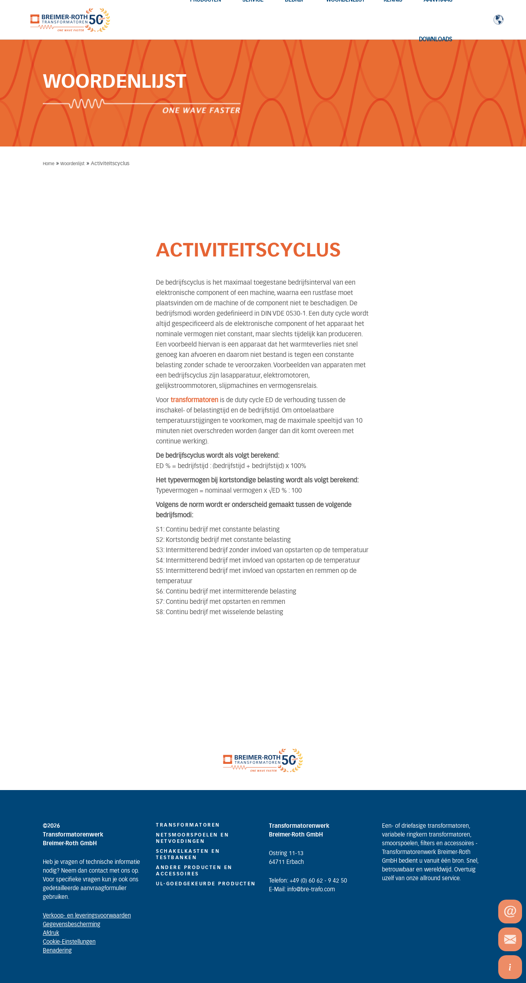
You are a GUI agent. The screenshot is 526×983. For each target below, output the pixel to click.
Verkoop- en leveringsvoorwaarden (87, 916)
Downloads (435, 39)
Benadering (57, 951)
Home (48, 164)
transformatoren (195, 400)
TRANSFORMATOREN (188, 825)
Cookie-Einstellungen (69, 942)
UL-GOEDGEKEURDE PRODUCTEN (206, 883)
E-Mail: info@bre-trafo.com (302, 889)
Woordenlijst (72, 164)
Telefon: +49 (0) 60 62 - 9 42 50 (308, 881)
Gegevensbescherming (71, 924)
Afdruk (51, 933)
